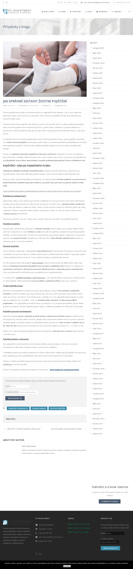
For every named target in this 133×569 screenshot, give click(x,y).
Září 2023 (96, 148)
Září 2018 (96, 308)
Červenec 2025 (98, 63)
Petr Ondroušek (32, 106)
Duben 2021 (97, 258)
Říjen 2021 (97, 238)
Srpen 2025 (97, 58)
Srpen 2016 (97, 363)
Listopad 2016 (98, 348)
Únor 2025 (97, 88)
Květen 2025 (98, 73)
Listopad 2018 (98, 298)
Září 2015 (96, 408)
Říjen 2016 (97, 353)
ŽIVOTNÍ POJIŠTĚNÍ (57, 408)
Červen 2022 (98, 203)
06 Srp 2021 (11, 106)
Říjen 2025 (97, 53)
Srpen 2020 (97, 268)
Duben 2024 (97, 133)
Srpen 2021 (97, 243)
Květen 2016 (98, 378)
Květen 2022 (98, 208)
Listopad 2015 (98, 398)
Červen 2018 (98, 318)
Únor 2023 (97, 173)
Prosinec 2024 (98, 98)
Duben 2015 (97, 434)
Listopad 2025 (98, 48)
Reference (101, 12)
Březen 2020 (98, 273)
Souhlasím (67, 566)
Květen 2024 (98, 128)
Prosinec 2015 (98, 393)
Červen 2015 (98, 424)
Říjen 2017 (97, 338)
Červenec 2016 (98, 368)
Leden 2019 (97, 288)
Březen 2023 (98, 168)
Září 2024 (96, 113)
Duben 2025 (97, 78)
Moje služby (48, 12)
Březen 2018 (98, 323)
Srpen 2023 (97, 153)
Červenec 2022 (98, 198)
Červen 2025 (98, 68)
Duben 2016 (97, 383)
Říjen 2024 (97, 108)
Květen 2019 (98, 278)
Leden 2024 (97, 138)
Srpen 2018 (97, 313)
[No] (130, 565)
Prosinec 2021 (98, 228)
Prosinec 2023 (98, 143)
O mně (62, 12)
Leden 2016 (97, 388)
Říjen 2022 (97, 188)
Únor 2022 (97, 218)
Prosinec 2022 (98, 178)
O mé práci (75, 12)
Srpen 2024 (97, 118)
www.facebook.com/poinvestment (64, 370)
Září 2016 (96, 358)
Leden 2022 (97, 223)
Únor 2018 (97, 328)
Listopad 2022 (98, 183)
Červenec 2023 (98, 158)
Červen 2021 (98, 248)
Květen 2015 (98, 429)
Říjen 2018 (97, 303)
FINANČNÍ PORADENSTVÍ (18, 408)
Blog (89, 12)
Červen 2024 (98, 123)
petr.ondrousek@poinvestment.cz (97, 2)
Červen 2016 (98, 373)
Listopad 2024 (98, 103)
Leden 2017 (97, 343)
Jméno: (8, 386)
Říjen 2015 (97, 403)
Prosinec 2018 (98, 293)
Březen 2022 (98, 213)
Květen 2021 (98, 253)
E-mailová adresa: (12, 392)
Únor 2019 (97, 283)
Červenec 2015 (98, 419)
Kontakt (116, 12)
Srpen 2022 (97, 193)
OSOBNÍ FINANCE (39, 408)
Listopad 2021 (98, 233)
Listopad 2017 (98, 333)
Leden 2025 (97, 93)
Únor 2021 (97, 263)
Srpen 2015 (97, 414)
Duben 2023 (97, 163)
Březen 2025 (98, 83)
